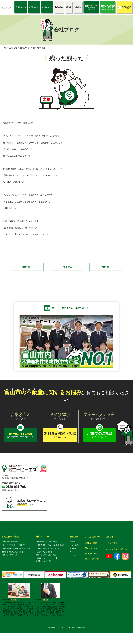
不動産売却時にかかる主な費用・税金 (16, 548)
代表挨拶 (73, 541)
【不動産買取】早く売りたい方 (47, 548)
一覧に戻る (66, 267)
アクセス (73, 552)
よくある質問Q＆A (93, 537)
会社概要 (73, 548)
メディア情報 (111, 543)
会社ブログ (25, 47)
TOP (4, 530)
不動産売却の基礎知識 (10, 541)
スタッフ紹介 (75, 545)
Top (5, 47)
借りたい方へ (91, 554)
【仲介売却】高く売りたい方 (47, 541)
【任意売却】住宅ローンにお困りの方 (50, 545)
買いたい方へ (91, 548)
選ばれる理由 (91, 543)
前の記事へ (27, 267)
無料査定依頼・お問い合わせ (118, 549)
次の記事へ (106, 267)
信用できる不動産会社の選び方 (13, 545)
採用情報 (73, 555)
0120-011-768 (16, 487)
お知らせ (13, 47)
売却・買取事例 (92, 559)
